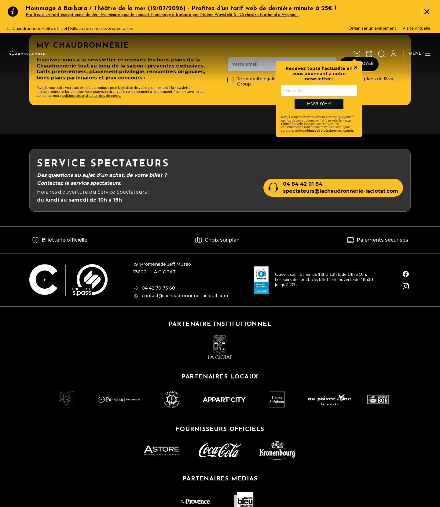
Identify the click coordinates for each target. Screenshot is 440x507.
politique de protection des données (328, 130)
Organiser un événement (372, 28)
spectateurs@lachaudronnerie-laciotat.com (340, 191)
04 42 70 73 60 (158, 288)
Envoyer (319, 103)
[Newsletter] (357, 54)
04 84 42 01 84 (302, 184)
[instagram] (406, 286)
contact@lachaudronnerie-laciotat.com (185, 295)
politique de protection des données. (91, 95)
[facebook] (406, 274)
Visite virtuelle (416, 28)
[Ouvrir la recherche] (381, 54)
